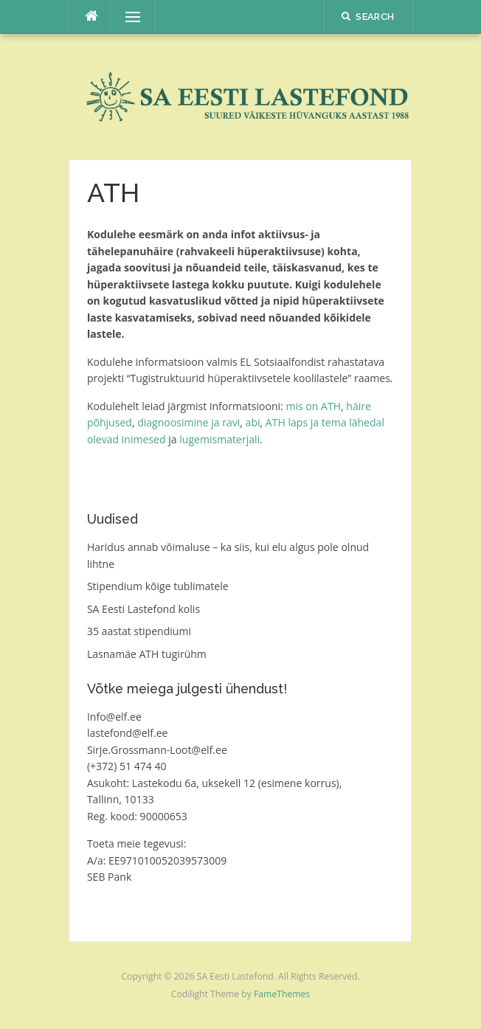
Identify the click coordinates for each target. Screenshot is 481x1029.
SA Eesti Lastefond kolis (143, 609)
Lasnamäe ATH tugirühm (147, 654)
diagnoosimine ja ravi (188, 422)
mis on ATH (313, 406)
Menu (126, 17)
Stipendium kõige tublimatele (158, 586)
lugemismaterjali (219, 439)
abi (253, 422)
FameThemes (282, 994)
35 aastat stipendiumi (139, 631)
